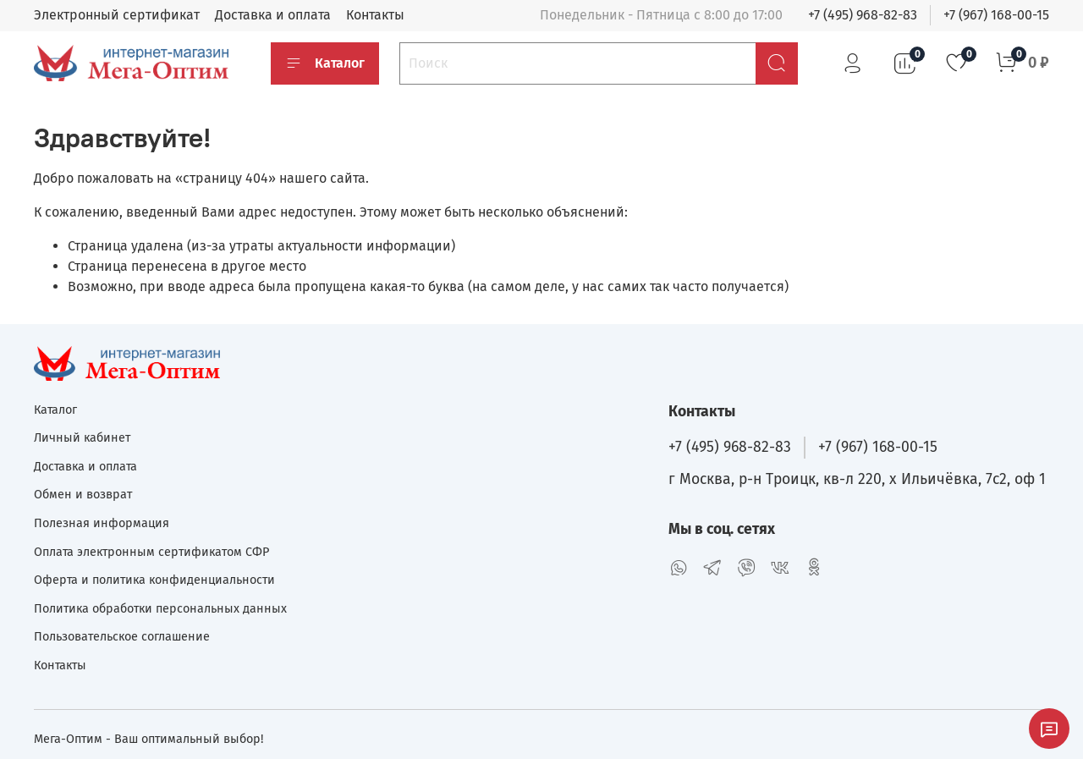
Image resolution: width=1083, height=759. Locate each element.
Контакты (375, 15)
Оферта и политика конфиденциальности (154, 580)
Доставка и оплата (273, 15)
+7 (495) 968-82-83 (862, 15)
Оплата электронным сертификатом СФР (151, 552)
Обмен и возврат (83, 494)
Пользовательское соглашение (122, 637)
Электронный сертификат (117, 15)
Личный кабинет (82, 438)
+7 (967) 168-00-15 (996, 15)
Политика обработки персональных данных (160, 609)
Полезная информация (101, 523)
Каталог (325, 63)
